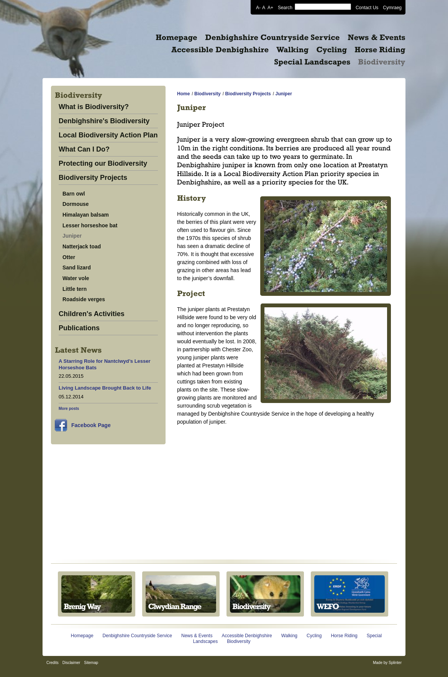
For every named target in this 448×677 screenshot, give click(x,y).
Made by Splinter (387, 663)
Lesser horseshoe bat (89, 225)
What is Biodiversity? (94, 107)
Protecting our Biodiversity (103, 163)
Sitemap (91, 663)
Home (183, 93)
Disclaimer (71, 663)
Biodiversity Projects (93, 177)
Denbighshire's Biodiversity (104, 121)
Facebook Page (91, 425)
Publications (79, 328)
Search (285, 7)
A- (258, 7)
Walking (289, 635)
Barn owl (73, 194)
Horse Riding (344, 635)
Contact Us (367, 7)
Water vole (75, 278)
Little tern (74, 289)
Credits (52, 663)
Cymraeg (392, 7)
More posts (69, 408)
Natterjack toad (81, 246)
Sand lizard (76, 267)
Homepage (82, 635)
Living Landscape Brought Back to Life (105, 388)
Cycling (314, 635)
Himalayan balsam (85, 215)
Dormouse (75, 204)
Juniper (72, 236)
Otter (68, 257)
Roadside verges (83, 299)
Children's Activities (92, 314)
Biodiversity (207, 93)
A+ (270, 7)
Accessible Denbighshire (247, 635)
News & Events (196, 635)
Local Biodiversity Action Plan (108, 135)
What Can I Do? (84, 149)
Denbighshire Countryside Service (137, 635)
